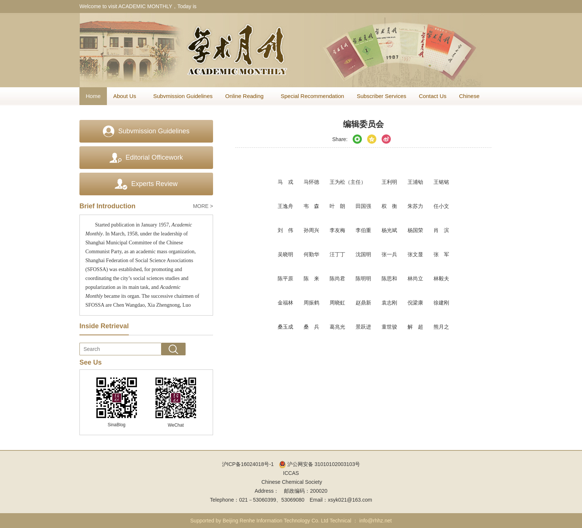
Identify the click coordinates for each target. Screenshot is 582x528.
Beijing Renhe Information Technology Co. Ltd (275, 521)
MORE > (203, 206)
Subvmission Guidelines (183, 96)
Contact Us (433, 96)
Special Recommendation (312, 96)
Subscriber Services (381, 96)
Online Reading (246, 96)
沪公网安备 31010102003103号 (319, 464)
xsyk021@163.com (350, 500)
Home (93, 96)
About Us (127, 96)
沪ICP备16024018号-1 (248, 464)
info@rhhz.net (375, 521)
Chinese (469, 96)
